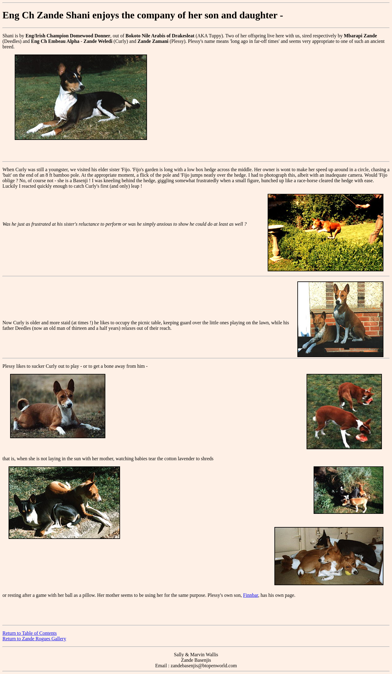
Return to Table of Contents (29, 633)
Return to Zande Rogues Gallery (34, 638)
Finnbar (250, 595)
